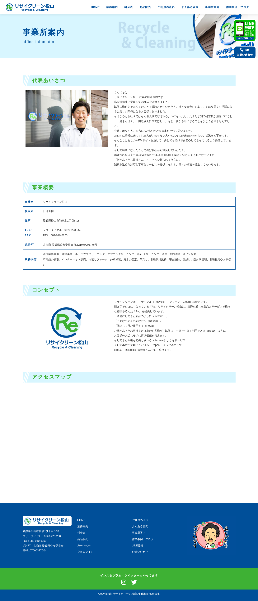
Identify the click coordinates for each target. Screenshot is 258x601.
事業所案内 (212, 7)
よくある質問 (190, 7)
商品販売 (145, 7)
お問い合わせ (140, 551)
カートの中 (84, 545)
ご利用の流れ (166, 7)
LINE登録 (137, 545)
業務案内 (112, 7)
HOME (95, 7)
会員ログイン (85, 551)
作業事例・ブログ (237, 7)
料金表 (128, 7)
